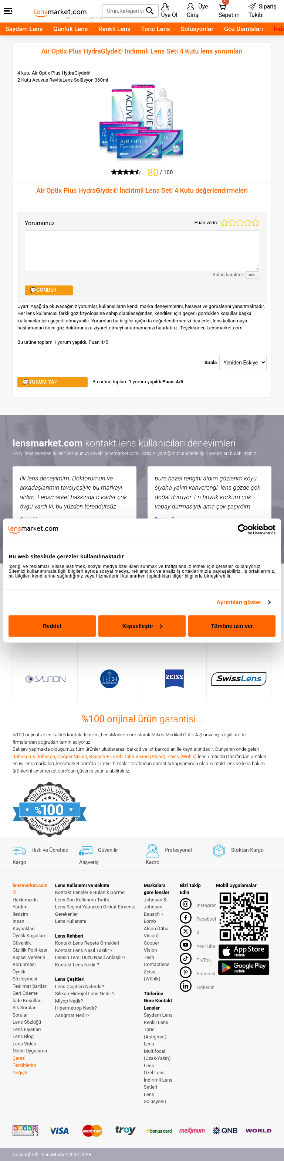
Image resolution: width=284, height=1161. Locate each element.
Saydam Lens (24, 28)
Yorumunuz (40, 223)
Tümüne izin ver (232, 626)
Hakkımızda (25, 900)
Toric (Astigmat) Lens (155, 1037)
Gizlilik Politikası (30, 950)
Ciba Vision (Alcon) (145, 756)
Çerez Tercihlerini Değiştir (24, 1065)
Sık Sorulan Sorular (25, 1011)
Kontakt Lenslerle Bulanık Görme (90, 892)
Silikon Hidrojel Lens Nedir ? (85, 993)
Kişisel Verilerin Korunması (29, 961)
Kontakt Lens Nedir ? (77, 965)
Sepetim (229, 9)
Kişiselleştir (142, 626)
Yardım (20, 907)
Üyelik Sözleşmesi (25, 975)
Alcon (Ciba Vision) (156, 932)
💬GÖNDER (43, 290)
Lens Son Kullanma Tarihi (82, 900)
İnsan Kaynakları (24, 924)
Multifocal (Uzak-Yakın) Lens (157, 1058)
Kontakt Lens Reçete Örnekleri (87, 943)
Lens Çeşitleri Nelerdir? (79, 986)
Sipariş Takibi (262, 10)
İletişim (20, 914)
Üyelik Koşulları (29, 935)
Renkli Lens (114, 28)
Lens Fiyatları (27, 1029)
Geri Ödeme (25, 993)
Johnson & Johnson (34, 756)
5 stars (255, 222)
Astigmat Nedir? (72, 1015)
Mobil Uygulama (30, 1051)
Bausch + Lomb (105, 756)
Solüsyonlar (196, 28)
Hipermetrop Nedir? (76, 1008)
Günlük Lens (70, 28)
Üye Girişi (197, 10)
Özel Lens (154, 1072)
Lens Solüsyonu (155, 1098)
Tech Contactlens (156, 961)
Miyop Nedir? (69, 1001)
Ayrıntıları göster (238, 602)
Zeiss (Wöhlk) (182, 756)
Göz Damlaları (243, 28)
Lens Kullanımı (71, 921)
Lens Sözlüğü (27, 1022)
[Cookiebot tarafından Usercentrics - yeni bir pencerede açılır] (243, 529)
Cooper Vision (72, 756)
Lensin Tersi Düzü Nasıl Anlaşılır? (90, 957)
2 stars (232, 222)
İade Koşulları (27, 1000)
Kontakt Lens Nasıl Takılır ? (83, 950)
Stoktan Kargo (238, 850)
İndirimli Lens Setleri (158, 1083)
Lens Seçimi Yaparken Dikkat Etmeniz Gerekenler (95, 910)
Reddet (52, 626)
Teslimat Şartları (30, 986)
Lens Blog (23, 1036)
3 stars (240, 222)
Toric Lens (155, 28)
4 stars (247, 222)
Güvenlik (22, 943)
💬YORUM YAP (40, 382)
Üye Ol (169, 10)
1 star (224, 222)
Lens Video (24, 1044)
